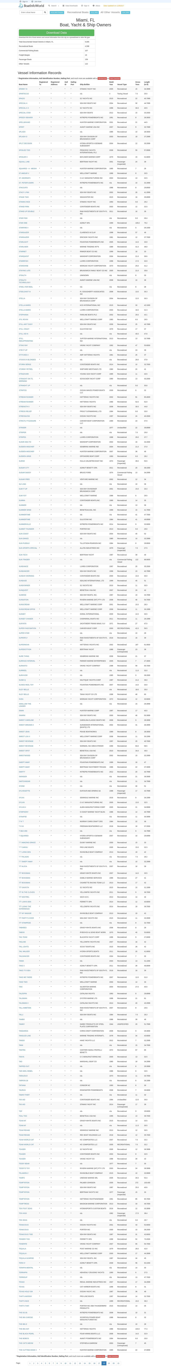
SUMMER (22, 505)
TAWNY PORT (24, 1095)
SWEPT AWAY (24, 762)
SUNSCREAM (24, 604)
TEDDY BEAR (24, 1164)
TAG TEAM (23, 937)
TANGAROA (23, 1031)
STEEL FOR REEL (26, 287)
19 (109, 1363)
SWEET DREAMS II (26, 725)
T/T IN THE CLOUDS (27, 892)
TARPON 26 (23, 1081)
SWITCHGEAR (24, 781)
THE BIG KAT (24, 1329)
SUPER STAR (24, 633)
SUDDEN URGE (25, 456)
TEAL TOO (23, 1116)
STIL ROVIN (23, 319)
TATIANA (22, 1085)
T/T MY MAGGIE (25, 913)
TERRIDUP (23, 1277)
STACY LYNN (24, 192)
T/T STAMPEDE (25, 923)
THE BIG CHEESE (26, 1317)
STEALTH (22, 275)
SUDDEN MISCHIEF (26, 447)
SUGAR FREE (24, 479)
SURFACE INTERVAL (27, 661)
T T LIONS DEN (25, 852)
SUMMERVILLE (25, 524)
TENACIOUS (24, 1225)
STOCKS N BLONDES (27, 360)
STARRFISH (23, 261)
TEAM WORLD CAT (26, 1140)
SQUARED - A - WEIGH (28, 168)
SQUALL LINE (24, 162)
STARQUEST (24, 256)
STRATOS (23, 390)
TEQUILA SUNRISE (26, 1258)
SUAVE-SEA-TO (25, 442)
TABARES (22, 928)
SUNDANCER (24, 571)
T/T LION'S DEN (25, 902)
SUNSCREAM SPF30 (27, 609)
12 (75, 1363)
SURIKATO (23, 666)
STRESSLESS (24, 416)
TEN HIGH (23, 1213)
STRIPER (22, 432)
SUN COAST (24, 534)
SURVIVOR (23, 675)
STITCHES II (23, 355)
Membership (102, 78)
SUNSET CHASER (26, 619)
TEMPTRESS (24, 1204)
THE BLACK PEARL (26, 1334)
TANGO (22, 1040)
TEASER (22, 1149)
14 (85, 1363)
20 (114, 1363)
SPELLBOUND (24, 122)
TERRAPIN (23, 1272)
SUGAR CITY (24, 468)
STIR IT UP (23, 350)
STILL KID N (23, 334)
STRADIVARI (24, 374)
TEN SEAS (23, 1220)
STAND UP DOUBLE (26, 211)
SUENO (22, 461)
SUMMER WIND (25, 510)
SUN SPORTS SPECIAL (28, 548)
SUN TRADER (24, 560)
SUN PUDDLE (24, 543)
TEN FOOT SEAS (25, 1208)
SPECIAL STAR (25, 113)
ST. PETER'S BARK (26, 183)
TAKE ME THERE (25, 977)
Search (53, 6)
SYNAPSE (23, 817)
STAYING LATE (24, 271)
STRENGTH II (24, 407)
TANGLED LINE (25, 1036)
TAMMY (22, 1024)
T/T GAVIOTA (24, 887)
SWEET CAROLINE (26, 720)
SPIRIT (21, 127)
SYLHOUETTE (24, 791)
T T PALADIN (24, 857)
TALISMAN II (23, 1003)
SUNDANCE (23, 566)
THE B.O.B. (23, 1313)
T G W (21, 826)
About (96, 6)
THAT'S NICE (24, 1301)
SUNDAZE (23, 581)
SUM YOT (22, 496)
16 (94, 1363)
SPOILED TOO (24, 150)
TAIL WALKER (24, 951)
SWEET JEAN (24, 732)
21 (118, 1363)
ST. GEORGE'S (25, 178)
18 (104, 1363)
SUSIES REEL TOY (26, 685)
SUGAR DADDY (25, 472)
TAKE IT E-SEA (25, 970)
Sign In (24, 2)
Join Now (36, 2)
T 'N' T (21, 821)
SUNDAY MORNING (26, 576)
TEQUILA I (23, 1253)
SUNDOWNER (24, 585)
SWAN (21, 711)
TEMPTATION (24, 1183)
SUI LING (22, 484)
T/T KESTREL (24, 897)
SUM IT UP (23, 489)
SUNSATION (23, 600)
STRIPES (22, 437)
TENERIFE (23, 1244)
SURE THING (24, 656)
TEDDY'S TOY (24, 1168)
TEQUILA (22, 1249)
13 (80, 1363)
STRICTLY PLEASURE (27, 421)
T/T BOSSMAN (24, 873)
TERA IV (22, 1263)
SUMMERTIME (24, 515)
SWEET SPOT (24, 751)
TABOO (22, 932)
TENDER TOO (24, 1239)
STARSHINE (23, 266)
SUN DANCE (24, 538)
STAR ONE (23, 223)
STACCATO (23, 188)
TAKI (20, 987)
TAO (20, 1061)
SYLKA (21, 798)
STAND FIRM (24, 207)
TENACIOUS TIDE (26, 1234)
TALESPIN (23, 993)
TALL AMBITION (25, 1008)
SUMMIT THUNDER (26, 529)
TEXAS (21, 1287)
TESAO (21, 1282)
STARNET (22, 251)
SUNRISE (22, 595)
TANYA (21, 1057)
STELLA (22, 298)
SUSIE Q (22, 680)
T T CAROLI (23, 847)
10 (65, 1363)
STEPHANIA (23, 315)
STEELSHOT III (25, 292)
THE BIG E (23, 1324)
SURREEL (23, 670)
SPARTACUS (24, 94)
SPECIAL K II (24, 108)
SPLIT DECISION (25, 143)
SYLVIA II (22, 807)
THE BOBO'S (24, 1338)
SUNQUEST (23, 590)
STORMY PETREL (26, 369)
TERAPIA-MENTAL (26, 1268)
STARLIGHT (23, 242)
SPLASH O (23, 137)
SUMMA (22, 500)
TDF (20, 1111)
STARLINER (23, 247)
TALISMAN (23, 998)
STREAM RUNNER (26, 397)
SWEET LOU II (24, 736)
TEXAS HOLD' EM (26, 1291)
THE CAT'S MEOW (26, 1343)
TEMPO (22, 1178)
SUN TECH (23, 555)
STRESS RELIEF (25, 411)
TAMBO (22, 1019)
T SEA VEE (23, 831)
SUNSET (22, 614)
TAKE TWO (23, 982)
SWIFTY (22, 772)
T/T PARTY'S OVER (26, 918)
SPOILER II (23, 157)
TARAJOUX (23, 1076)
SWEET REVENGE (26, 741)
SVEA (21, 699)
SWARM (22, 715)
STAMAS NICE (24, 202)
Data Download (115, 78)
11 (70, 1363)
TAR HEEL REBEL (26, 1071)
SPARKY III (23, 89)
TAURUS (22, 1090)
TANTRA (22, 1050)
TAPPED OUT (24, 1066)
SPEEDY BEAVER (26, 117)
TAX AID (22, 1100)
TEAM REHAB (24, 1130)
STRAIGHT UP (24, 385)
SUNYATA (22, 623)
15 (89, 1363)
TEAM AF (22, 1121)
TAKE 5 (21, 966)
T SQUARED (23, 836)
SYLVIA (22, 802)
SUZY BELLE (24, 689)
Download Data (56, 32)
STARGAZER (24, 232)
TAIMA (21, 961)
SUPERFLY (23, 638)
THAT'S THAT (24, 1306)
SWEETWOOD (24, 755)
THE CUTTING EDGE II (28, 1350)
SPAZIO (22, 98)
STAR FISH (23, 218)
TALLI (21, 1015)
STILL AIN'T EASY (26, 324)
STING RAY (23, 345)
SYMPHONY (23, 812)
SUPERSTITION (25, 649)
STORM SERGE (25, 364)
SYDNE (22, 786)
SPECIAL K (23, 103)
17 (99, 1363)
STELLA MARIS (25, 305)
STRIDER (22, 428)
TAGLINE (22, 942)
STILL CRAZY (24, 329)
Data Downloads (70, 6)
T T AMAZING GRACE (27, 842)
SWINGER (23, 777)
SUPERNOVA (24, 645)
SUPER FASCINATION (27, 628)
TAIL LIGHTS (24, 947)
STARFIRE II (23, 228)
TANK (21, 1045)
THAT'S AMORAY (25, 1296)
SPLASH (22, 132)
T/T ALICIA (23, 866)
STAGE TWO (24, 197)
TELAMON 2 (23, 1173)
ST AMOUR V (24, 173)
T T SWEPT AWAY (26, 862)
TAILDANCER (24, 956)
